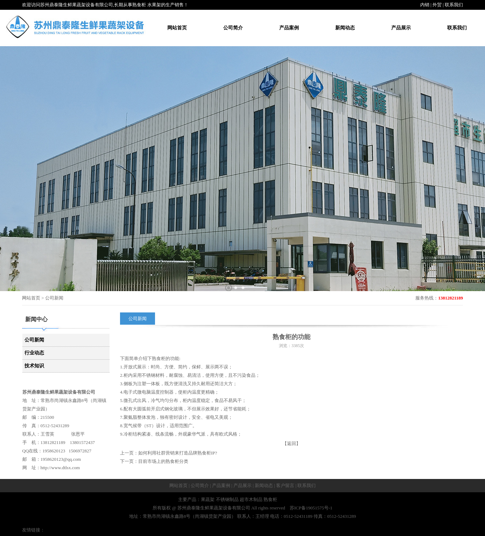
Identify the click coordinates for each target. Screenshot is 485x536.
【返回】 (291, 443)
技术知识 (34, 365)
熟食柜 (159, 358)
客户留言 (285, 485)
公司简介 (233, 27)
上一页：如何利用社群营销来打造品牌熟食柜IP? (168, 453)
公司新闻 (34, 340)
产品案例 (289, 27)
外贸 (437, 4)
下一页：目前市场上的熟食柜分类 (154, 461)
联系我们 (454, 4)
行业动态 (34, 352)
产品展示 (401, 27)
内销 (424, 4)
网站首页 (177, 27)
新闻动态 (345, 27)
